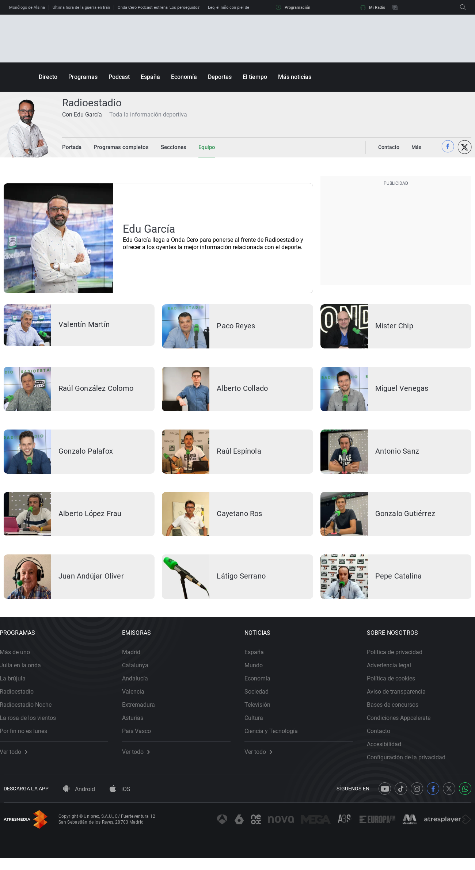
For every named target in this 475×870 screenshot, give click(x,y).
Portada (71, 147)
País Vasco (140, 739)
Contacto (382, 739)
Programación (293, 7)
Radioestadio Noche (30, 712)
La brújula (17, 686)
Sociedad (260, 699)
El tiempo (255, 76)
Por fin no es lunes (27, 739)
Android (79, 801)
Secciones (168, 147)
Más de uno (19, 660)
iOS (120, 801)
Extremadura (142, 712)
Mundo (257, 673)
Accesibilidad (388, 752)
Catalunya (139, 673)
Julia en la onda (24, 673)
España (150, 76)
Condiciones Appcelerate (402, 725)
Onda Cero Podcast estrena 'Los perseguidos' (159, 7)
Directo (48, 76)
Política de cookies (395, 686)
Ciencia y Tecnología (275, 739)
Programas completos (118, 147)
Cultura (257, 725)
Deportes (220, 76)
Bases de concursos (396, 712)
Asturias (136, 725)
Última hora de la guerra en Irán (81, 7)
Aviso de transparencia (400, 699)
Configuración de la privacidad (410, 765)
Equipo (200, 147)
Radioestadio (21, 699)
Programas (83, 76)
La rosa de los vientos (32, 725)
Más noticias (294, 76)
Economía (184, 76)
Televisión (261, 712)
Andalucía (139, 686)
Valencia (137, 699)
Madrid (135, 660)
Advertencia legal (393, 673)
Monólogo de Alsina (27, 7)
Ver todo (17, 760)
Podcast (119, 76)
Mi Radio (372, 7)
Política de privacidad (398, 660)
